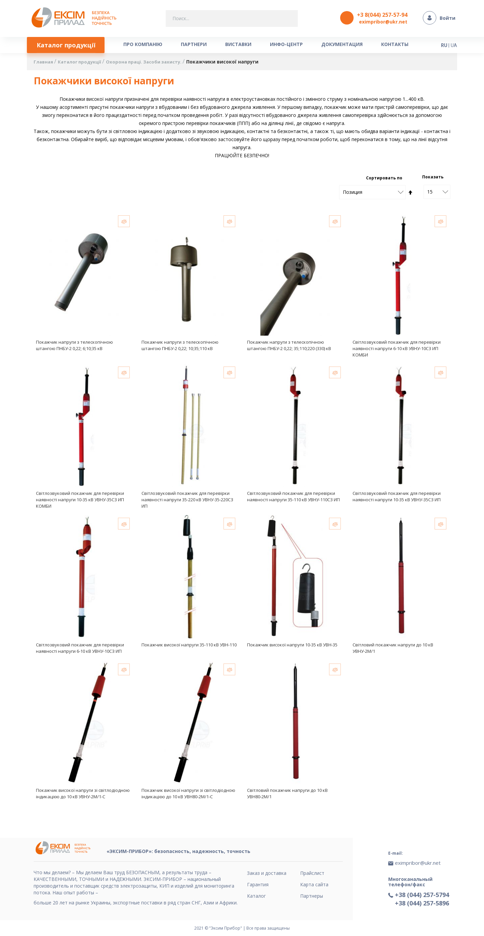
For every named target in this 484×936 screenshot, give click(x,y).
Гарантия (258, 884)
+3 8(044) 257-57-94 (382, 14)
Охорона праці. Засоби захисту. (152, 63)
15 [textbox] (430, 193)
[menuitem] (67, 45)
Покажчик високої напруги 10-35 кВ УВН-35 (292, 648)
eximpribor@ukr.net (383, 21)
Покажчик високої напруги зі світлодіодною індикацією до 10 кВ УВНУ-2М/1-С (83, 797)
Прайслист (312, 873)
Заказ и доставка (266, 873)
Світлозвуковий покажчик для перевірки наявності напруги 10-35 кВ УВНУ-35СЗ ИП (397, 499)
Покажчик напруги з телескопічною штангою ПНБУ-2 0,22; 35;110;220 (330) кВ (289, 346)
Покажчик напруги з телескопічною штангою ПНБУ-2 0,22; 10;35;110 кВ (180, 346)
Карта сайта (314, 884)
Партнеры (311, 896)
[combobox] (232, 18)
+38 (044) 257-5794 (422, 891)
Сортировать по (384, 179)
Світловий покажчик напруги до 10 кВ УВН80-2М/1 (287, 797)
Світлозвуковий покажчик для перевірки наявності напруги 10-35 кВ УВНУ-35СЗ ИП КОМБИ (80, 502)
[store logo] (76, 18)
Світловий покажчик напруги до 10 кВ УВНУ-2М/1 (393, 651)
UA (454, 44)
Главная (45, 63)
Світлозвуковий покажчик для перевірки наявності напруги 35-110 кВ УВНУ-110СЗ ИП (293, 499)
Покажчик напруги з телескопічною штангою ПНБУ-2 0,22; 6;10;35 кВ (74, 346)
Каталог (256, 896)
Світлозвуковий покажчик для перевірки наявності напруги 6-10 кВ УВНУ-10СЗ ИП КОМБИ (397, 349)
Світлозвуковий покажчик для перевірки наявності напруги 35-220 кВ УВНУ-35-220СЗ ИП (187, 502)
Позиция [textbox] (352, 193)
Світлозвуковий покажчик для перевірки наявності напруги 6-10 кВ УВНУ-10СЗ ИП (80, 651)
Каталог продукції (83, 63)
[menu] (223, 45)
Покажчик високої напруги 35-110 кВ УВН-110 (189, 648)
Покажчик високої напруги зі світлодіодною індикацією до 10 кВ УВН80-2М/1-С (188, 797)
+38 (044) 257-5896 (422, 899)
